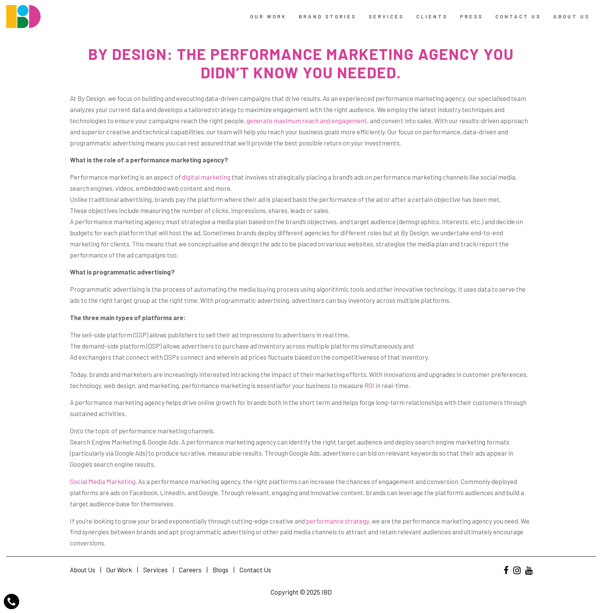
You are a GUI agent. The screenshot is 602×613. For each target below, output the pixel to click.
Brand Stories (327, 16)
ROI (368, 385)
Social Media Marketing (103, 481)
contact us (518, 16)
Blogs (220, 569)
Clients (432, 16)
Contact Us (255, 569)
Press (471, 16)
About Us (571, 16)
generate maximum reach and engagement (306, 120)
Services (386, 16)
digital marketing (205, 177)
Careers (190, 569)
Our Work (268, 16)
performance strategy (337, 521)
